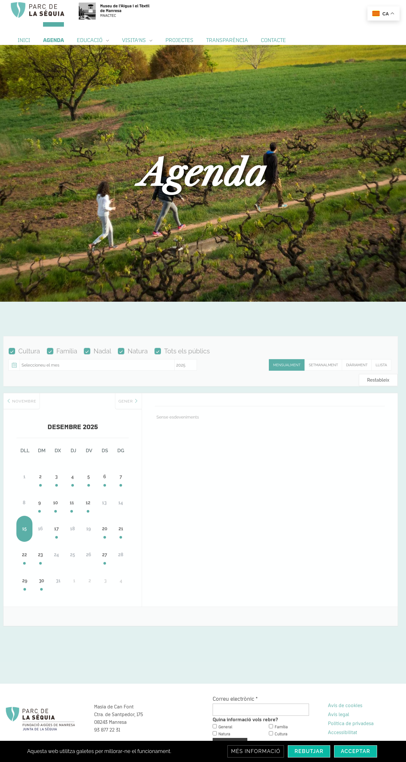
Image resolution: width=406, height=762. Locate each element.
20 (157, 516)
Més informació (255, 751)
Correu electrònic (235, 681)
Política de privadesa (351, 705)
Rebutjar (309, 751)
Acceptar (355, 751)
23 (54, 541)
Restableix (378, 384)
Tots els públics (182, 355)
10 (80, 490)
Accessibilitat (342, 714)
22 (29, 541)
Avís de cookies (345, 687)
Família (62, 355)
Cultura (24, 355)
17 (80, 516)
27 (157, 541)
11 (106, 490)
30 (54, 567)
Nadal (97, 355)
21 (183, 516)
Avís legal (338, 696)
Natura (133, 355)
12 (132, 490)
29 (29, 567)
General (225, 709)
